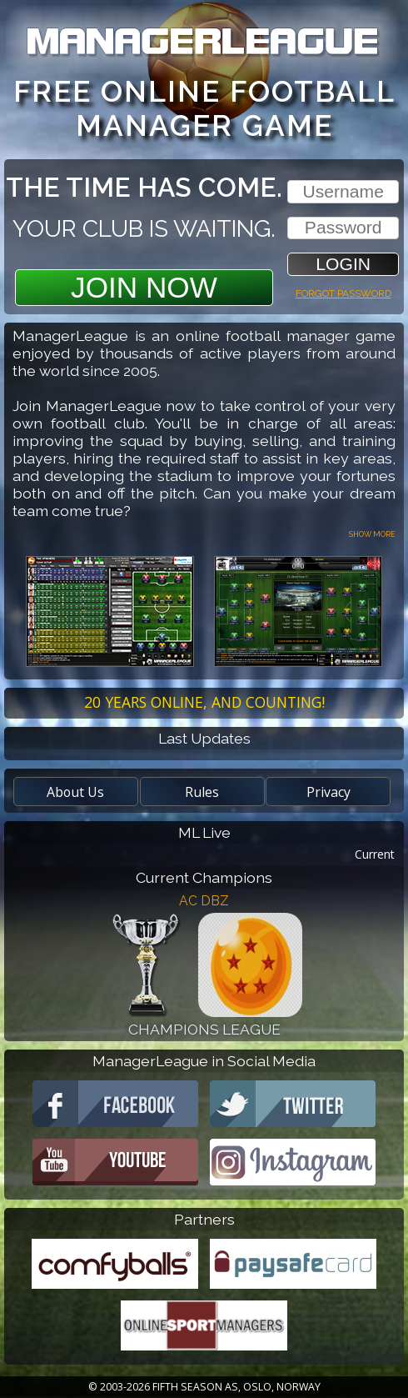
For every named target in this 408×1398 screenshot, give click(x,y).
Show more (372, 533)
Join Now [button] (144, 287)
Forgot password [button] (343, 291)
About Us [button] (75, 792)
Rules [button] (202, 792)
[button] (343, 264)
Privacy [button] (328, 792)
